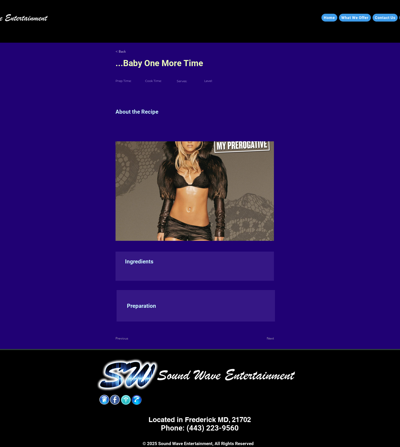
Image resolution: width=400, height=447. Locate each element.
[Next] (263, 338)
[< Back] (129, 51)
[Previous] (129, 338)
